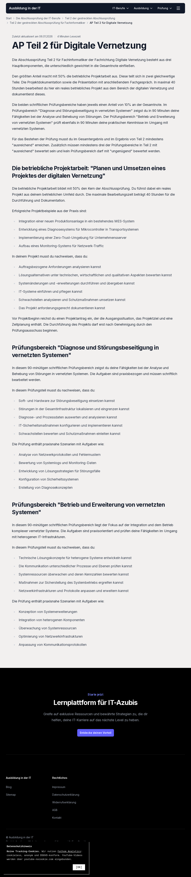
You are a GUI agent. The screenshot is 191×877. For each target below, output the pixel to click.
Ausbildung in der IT (25, 8)
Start (9, 18)
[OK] (79, 867)
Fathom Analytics (69, 851)
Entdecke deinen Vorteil (95, 732)
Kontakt (56, 817)
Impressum (58, 787)
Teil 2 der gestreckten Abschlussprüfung (90, 18)
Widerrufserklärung (64, 802)
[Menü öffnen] (178, 8)
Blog (9, 787)
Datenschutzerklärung (65, 794)
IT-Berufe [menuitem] (120, 8)
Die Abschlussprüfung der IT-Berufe (38, 18)
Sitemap (11, 794)
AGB (54, 810)
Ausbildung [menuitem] (143, 8)
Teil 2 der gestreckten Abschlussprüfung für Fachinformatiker (47, 22)
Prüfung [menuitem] (165, 8)
